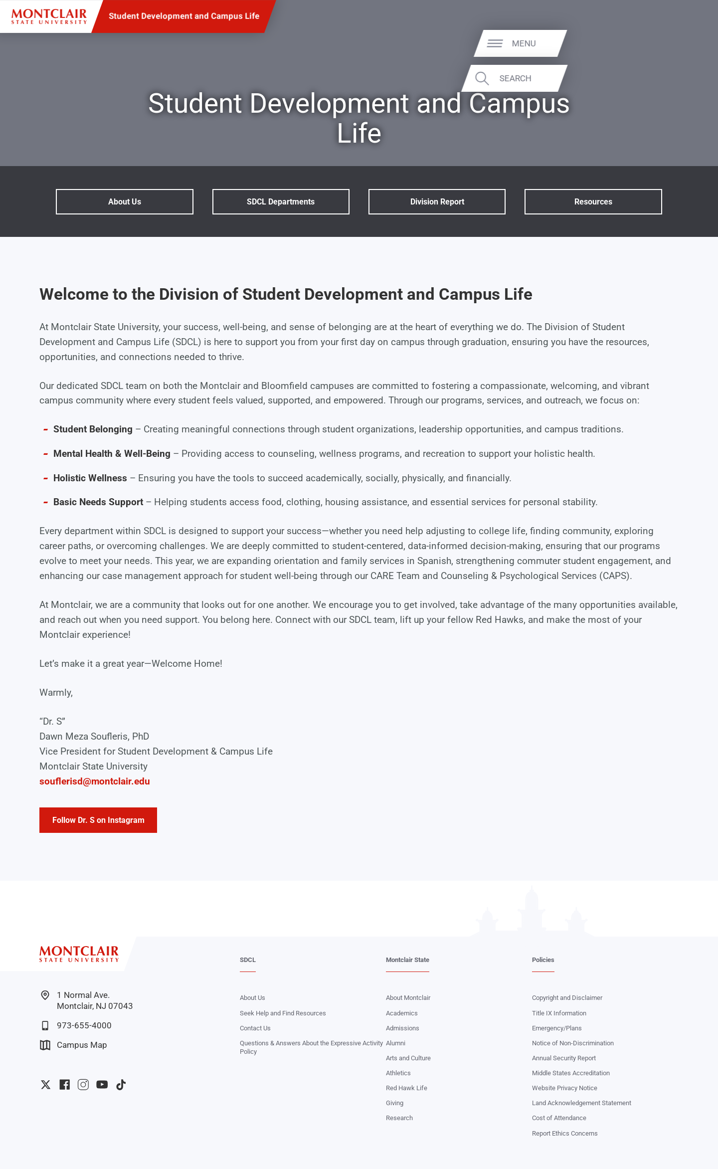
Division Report (437, 201)
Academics (402, 1013)
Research (399, 1118)
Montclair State (407, 960)
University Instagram (83, 1084)
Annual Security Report (564, 1058)
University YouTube (102, 1084)
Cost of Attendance (559, 1118)
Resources (593, 201)
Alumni (395, 1043)
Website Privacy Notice (564, 1088)
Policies (543, 960)
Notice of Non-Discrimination (573, 1043)
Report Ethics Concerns (565, 1133)
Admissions (402, 1028)
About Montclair (408, 997)
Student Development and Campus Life (184, 16)
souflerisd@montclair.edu (94, 781)
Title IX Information (559, 1013)
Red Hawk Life (406, 1088)
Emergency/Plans (557, 1028)
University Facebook (64, 1084)
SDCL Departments (281, 201)
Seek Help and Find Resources (283, 1013)
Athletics (398, 1073)
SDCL (248, 960)
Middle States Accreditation (571, 1073)
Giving (394, 1103)
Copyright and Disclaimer (567, 997)
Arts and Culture (408, 1058)
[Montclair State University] (49, 16)
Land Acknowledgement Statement (581, 1103)
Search (677, 78)
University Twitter (45, 1084)
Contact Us (255, 1028)
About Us (124, 201)
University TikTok (121, 1084)
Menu (686, 43)
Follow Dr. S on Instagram (98, 820)
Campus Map (73, 1045)
